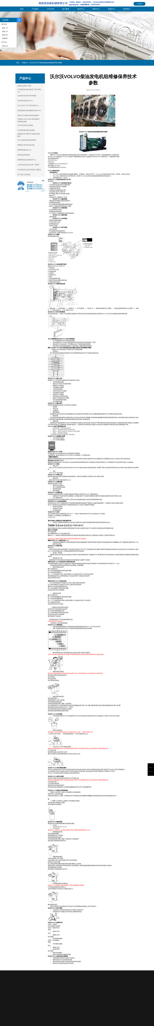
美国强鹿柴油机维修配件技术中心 (29, 110)
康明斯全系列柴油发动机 (26, 145)
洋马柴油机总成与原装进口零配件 (29, 169)
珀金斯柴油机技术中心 (25, 100)
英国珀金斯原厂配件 (24, 86)
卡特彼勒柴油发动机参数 (26, 130)
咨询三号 (4, 35)
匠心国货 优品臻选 (23, 174)
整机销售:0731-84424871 (35, 185)
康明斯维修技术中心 (24, 150)
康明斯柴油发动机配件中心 (26, 160)
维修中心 (25, 62)
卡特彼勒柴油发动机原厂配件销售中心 (29, 91)
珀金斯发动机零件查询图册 (26, 96)
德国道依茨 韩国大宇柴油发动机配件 (28, 135)
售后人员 (4, 46)
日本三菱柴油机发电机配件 (26, 140)
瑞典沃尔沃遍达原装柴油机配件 (28, 115)
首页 (17, 62)
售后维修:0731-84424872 (35, 189)
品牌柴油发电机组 (23, 155)
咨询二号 (4, 31)
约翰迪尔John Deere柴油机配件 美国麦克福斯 (28, 120)
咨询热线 (30, 182)
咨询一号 (4, 28)
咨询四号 (4, 38)
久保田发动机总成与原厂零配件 (28, 165)
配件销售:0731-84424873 (35, 187)
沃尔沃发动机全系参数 (25, 125)
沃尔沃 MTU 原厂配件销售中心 (28, 105)
